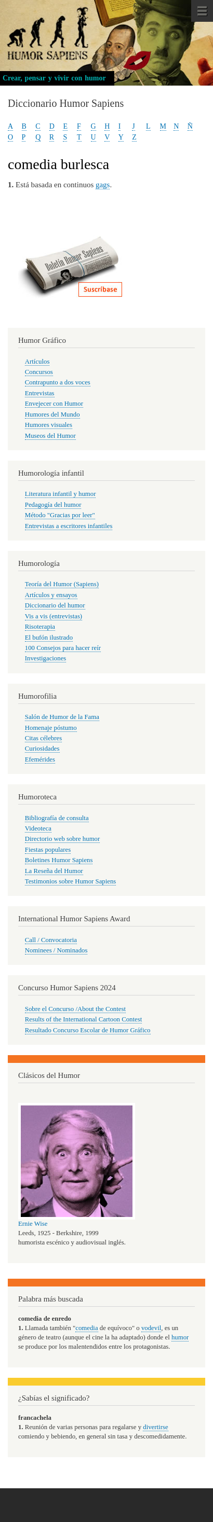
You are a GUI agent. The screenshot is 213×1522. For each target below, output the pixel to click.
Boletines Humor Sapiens (59, 860)
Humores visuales (48, 424)
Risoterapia (40, 626)
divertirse (155, 1427)
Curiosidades (42, 748)
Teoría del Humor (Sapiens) (62, 584)
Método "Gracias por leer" (60, 515)
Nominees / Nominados (56, 950)
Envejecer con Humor (54, 403)
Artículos (37, 361)
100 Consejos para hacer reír (63, 648)
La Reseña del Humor (54, 871)
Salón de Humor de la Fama (62, 717)
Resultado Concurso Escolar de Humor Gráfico (88, 1030)
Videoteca (38, 828)
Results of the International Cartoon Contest (83, 1019)
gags (103, 185)
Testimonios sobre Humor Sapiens (70, 881)
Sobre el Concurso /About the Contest (75, 1009)
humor (180, 1337)
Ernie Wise (32, 1223)
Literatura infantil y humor (60, 493)
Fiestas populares (48, 849)
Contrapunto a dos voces (57, 382)
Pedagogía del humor (53, 504)
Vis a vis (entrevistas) (53, 616)
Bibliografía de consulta (57, 818)
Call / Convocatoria (51, 940)
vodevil (151, 1328)
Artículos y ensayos (51, 595)
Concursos (39, 372)
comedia (86, 1328)
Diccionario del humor (55, 605)
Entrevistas (40, 393)
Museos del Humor (50, 435)
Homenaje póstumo (51, 727)
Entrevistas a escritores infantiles (69, 526)
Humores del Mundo (52, 414)
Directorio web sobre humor (62, 838)
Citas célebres (43, 738)
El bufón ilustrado (49, 637)
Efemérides (40, 759)
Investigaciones (45, 658)
